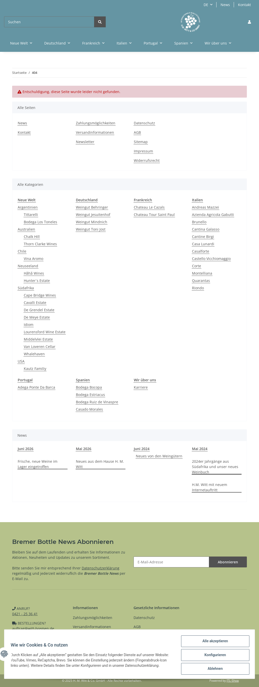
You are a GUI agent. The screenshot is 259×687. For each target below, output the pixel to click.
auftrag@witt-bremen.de (33, 628)
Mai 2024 (199, 448)
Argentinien (28, 207)
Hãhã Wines (34, 273)
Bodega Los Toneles (40, 221)
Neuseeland (28, 265)
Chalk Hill (32, 236)
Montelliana (202, 273)
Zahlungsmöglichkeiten (95, 123)
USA (21, 361)
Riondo (198, 287)
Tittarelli (31, 214)
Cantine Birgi (203, 236)
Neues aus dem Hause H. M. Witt (100, 464)
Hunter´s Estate (37, 280)
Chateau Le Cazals (149, 207)
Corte (196, 265)
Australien (26, 229)
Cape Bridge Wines (40, 295)
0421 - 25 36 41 (25, 613)
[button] (249, 22)
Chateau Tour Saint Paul (154, 214)
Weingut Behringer (92, 207)
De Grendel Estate (39, 309)
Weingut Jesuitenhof (93, 214)
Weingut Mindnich (91, 221)
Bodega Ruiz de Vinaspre (97, 402)
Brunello (199, 221)
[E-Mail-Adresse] (171, 562)
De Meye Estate (37, 317)
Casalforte (200, 251)
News (225, 4)
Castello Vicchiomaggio (211, 258)
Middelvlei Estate (38, 339)
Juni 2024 (141, 448)
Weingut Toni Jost (90, 229)
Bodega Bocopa (89, 387)
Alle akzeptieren (213, 643)
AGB (137, 132)
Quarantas (201, 280)
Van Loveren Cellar (39, 346)
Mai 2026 (83, 448)
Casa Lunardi (203, 243)
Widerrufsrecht (147, 160)
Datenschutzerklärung (100, 568)
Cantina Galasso (205, 229)
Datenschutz (144, 123)
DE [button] (206, 4)
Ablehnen (213, 669)
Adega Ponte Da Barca (36, 387)
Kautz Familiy (35, 368)
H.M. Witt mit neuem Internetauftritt (209, 487)
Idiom (28, 324)
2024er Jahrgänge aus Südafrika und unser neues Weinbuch (215, 466)
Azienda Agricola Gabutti (213, 214)
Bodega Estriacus (90, 394)
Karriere (141, 387)
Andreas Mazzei (205, 207)
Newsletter (85, 141)
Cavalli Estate (35, 302)
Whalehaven (34, 353)
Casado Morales (89, 409)
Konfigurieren (213, 656)
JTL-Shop (233, 680)
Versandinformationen (95, 132)
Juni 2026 (25, 448)
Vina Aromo (33, 258)
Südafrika (26, 287)
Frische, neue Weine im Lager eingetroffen (37, 464)
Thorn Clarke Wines (40, 243)
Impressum (143, 151)
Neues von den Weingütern (159, 456)
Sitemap (141, 141)
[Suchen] (49, 21)
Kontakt (244, 4)
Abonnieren (228, 562)
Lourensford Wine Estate (45, 331)
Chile (22, 251)
